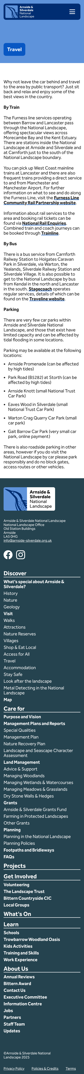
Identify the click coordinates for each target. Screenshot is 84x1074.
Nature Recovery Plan (25, 743)
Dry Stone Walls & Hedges (29, 795)
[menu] (70, 12)
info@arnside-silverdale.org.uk (28, 540)
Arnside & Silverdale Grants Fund (35, 809)
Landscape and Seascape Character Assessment (38, 753)
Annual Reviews (19, 976)
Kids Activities (18, 946)
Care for (14, 709)
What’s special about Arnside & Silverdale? (34, 584)
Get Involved (20, 876)
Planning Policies (20, 843)
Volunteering (16, 884)
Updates (12, 1030)
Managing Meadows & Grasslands (35, 789)
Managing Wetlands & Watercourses (38, 782)
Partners (12, 1017)
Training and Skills (21, 952)
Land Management (22, 762)
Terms (71, 1068)
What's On (17, 914)
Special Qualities (20, 730)
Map (8, 699)
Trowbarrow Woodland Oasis (32, 939)
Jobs (8, 1010)
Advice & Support (20, 768)
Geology (12, 606)
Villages (11, 640)
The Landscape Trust (24, 891)
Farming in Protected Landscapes (36, 816)
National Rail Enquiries (44, 223)
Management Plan (21, 736)
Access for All (17, 654)
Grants (10, 802)
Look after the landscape (28, 681)
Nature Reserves (20, 633)
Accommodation (20, 667)
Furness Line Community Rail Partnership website (41, 200)
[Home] (19, 17)
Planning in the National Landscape (38, 836)
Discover (15, 573)
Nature (10, 600)
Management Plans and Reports (34, 723)
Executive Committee (25, 997)
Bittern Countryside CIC (28, 898)
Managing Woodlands (24, 775)
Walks (9, 620)
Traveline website (47, 298)
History (11, 593)
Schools (11, 932)
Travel (9, 660)
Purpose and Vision (22, 716)
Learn (11, 924)
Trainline (49, 233)
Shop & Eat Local (20, 647)
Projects (15, 866)
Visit (8, 613)
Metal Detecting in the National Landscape (34, 690)
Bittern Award (17, 983)
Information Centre (23, 1003)
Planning (12, 829)
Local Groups (16, 904)
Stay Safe (13, 674)
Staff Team (14, 1024)
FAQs (9, 856)
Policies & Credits (45, 1068)
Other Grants (17, 822)
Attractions (15, 627)
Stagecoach (40, 289)
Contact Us (15, 990)
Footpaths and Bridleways (29, 849)
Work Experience (20, 959)
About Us (16, 969)
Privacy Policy (14, 1068)
